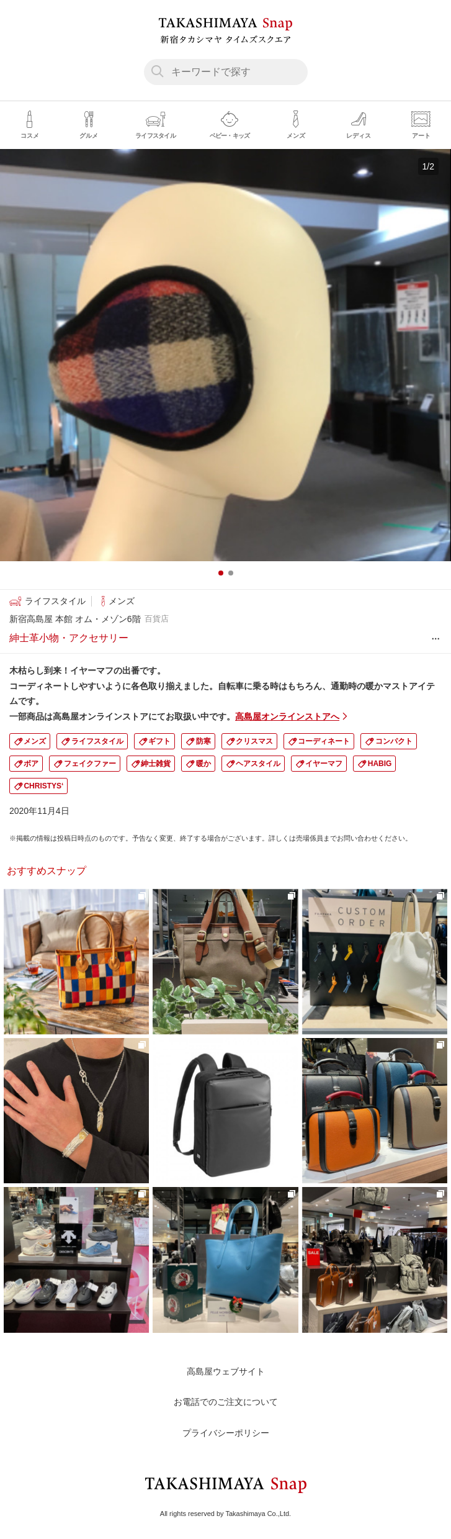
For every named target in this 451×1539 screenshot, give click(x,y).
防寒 (203, 741)
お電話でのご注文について (226, 1402)
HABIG (380, 763)
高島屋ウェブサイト (226, 1371)
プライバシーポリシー (225, 1433)
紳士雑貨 (156, 763)
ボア (31, 763)
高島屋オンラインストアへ (287, 716)
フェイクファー (90, 763)
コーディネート (324, 741)
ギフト (159, 741)
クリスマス (254, 741)
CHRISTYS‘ (43, 786)
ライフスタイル (97, 741)
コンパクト (394, 741)
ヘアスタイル (258, 763)
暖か (203, 763)
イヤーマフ (323, 763)
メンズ (35, 741)
